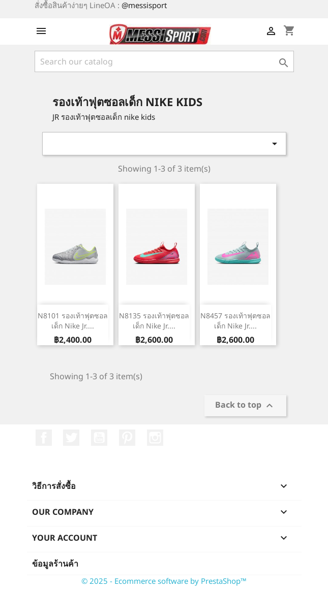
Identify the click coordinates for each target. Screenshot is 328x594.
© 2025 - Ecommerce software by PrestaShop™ (164, 581)
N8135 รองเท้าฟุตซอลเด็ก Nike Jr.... (154, 321)
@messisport (144, 5)
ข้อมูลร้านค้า (55, 563)
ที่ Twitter (71, 438)
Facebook (44, 438)
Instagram (155, 438)
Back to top (245, 406)
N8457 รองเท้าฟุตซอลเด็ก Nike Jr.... (235, 321)
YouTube (99, 438)
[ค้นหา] (164, 61)
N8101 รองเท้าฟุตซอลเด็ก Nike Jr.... (73, 321)
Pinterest (127, 438)
